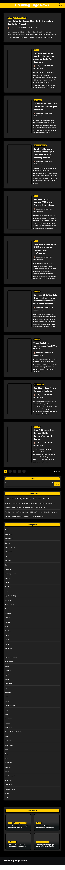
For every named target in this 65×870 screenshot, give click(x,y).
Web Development (10, 793)
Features (8, 618)
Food (6, 631)
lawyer (7, 670)
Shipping (8, 745)
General (7, 644)
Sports (7, 758)
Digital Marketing (10, 600)
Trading (7, 772)
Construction (9, 591)
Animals (7, 534)
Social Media (9, 750)
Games (7, 640)
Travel (7, 776)
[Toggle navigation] (4, 6)
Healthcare (8, 653)
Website (7, 798)
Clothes (7, 583)
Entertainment (38, 389)
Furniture (8, 635)
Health (36, 51)
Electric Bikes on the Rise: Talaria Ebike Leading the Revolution (45, 108)
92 (19, 476)
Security (7, 741)
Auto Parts (8, 539)
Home (10, 19)
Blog (6, 561)
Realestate (8, 732)
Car (6, 569)
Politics (7, 728)
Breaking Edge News (32, 6)
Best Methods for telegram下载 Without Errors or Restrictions (45, 203)
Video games (9, 789)
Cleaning (8, 574)
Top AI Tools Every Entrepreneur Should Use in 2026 (44, 350)
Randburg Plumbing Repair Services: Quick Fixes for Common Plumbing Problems (45, 155)
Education (8, 605)
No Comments (33, 29)
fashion (7, 613)
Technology (8, 767)
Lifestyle (8, 675)
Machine (7, 684)
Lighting (7, 679)
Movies (7, 706)
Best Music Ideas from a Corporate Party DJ (44, 394)
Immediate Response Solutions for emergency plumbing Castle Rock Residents (44, 59)
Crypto (7, 596)
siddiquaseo (13, 29)
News (6, 714)
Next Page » (58, 476)
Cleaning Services (10, 578)
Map (6, 692)
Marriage (8, 697)
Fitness (7, 627)
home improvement (20, 19)
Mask (6, 701)
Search (33, 483)
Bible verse (8, 556)
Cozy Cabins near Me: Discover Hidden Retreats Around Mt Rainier (44, 439)
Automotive (37, 102)
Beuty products (10, 552)
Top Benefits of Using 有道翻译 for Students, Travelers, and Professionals (44, 250)
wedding (8, 802)
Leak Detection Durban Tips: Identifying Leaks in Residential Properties (31, 24)
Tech (35, 197)
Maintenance (9, 688)
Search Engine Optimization (14, 736)
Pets (6, 719)
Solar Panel (8, 754)
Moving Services (10, 710)
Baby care (8, 547)
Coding (7, 587)
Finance (7, 622)
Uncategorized (10, 780)
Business (37, 293)
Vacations (8, 785)
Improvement (9, 666)
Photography (9, 723)
